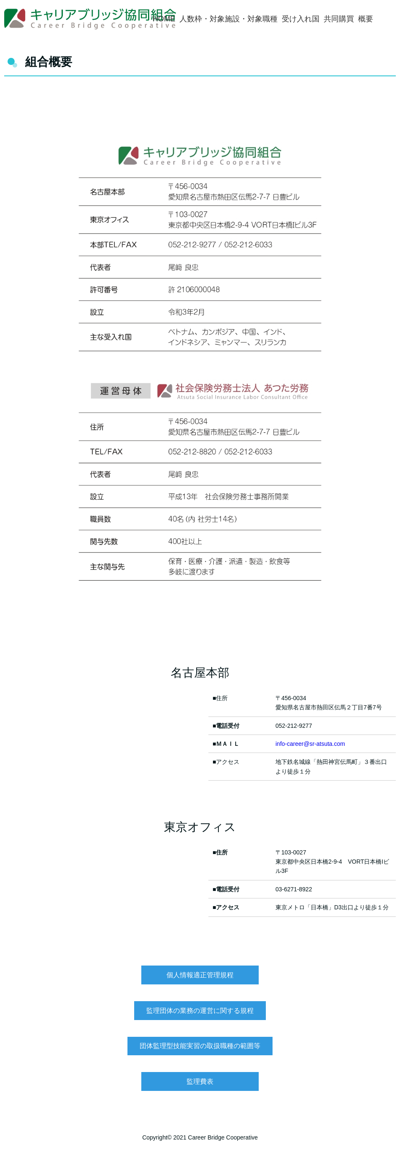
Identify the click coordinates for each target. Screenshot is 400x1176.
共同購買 (339, 19)
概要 (365, 19)
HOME (164, 19)
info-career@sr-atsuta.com (310, 743)
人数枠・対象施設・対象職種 (228, 19)
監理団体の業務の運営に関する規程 (200, 1010)
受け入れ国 (300, 19)
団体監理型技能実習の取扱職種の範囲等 (200, 1045)
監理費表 (200, 1081)
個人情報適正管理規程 (200, 975)
